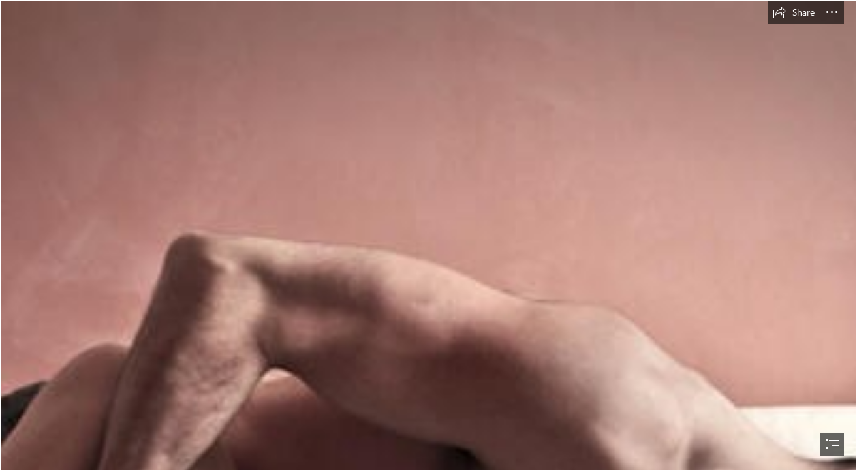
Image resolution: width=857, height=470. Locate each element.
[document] (428, 235)
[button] (794, 12)
